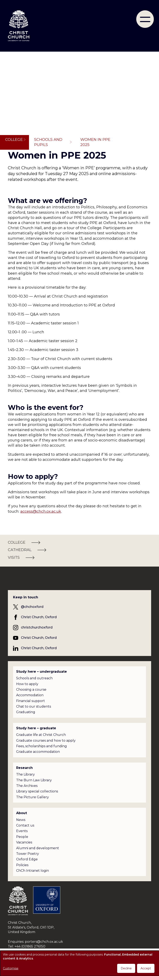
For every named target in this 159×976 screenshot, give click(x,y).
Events (22, 831)
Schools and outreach (34, 678)
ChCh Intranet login (32, 871)
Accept (146, 968)
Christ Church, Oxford (39, 617)
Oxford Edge (27, 859)
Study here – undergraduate (41, 672)
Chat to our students (33, 706)
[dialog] (79, 963)
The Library (25, 774)
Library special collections (37, 791)
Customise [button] (10, 968)
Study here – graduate (36, 728)
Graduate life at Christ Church (41, 735)
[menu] (145, 19)
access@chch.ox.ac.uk (40, 511)
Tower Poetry (27, 854)
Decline (126, 968)
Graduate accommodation (38, 752)
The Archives (26, 786)
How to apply (27, 684)
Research (24, 768)
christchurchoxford (37, 627)
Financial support (30, 701)
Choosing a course (31, 689)
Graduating (25, 712)
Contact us (25, 825)
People (22, 837)
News (20, 820)
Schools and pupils (48, 142)
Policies (22, 865)
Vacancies (24, 842)
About (21, 813)
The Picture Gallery (32, 797)
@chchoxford (32, 607)
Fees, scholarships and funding (41, 746)
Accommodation (29, 695)
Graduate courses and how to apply (46, 740)
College (14, 139)
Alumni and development (37, 848)
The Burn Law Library (34, 780)
